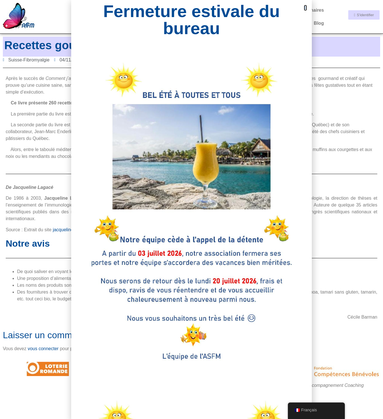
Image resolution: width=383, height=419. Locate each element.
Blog (319, 23)
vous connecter (43, 348)
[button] (305, 8)
